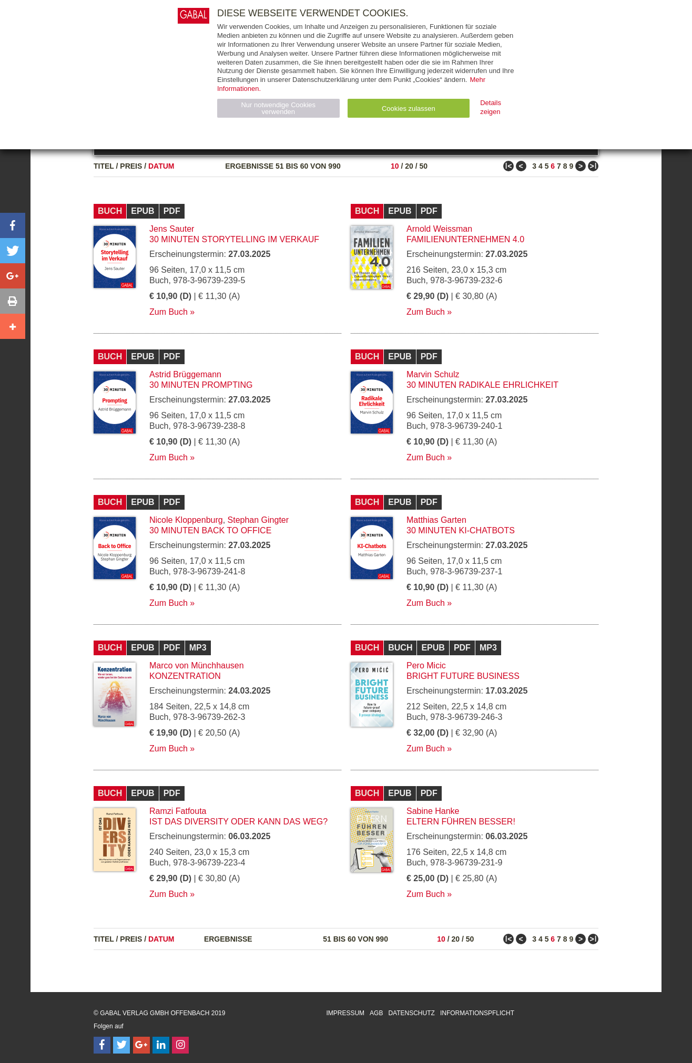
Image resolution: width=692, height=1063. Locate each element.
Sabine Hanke (433, 811)
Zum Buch (168, 311)
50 (423, 166)
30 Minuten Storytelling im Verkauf (234, 239)
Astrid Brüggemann (185, 374)
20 (409, 166)
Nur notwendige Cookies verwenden (278, 108)
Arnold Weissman (439, 228)
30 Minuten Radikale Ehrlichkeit (482, 384)
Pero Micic (426, 665)
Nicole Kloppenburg (186, 519)
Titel (104, 166)
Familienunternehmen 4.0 (465, 239)
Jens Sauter (171, 228)
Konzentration (185, 676)
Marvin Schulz (432, 374)
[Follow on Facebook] (102, 1045)
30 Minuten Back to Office (210, 530)
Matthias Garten (436, 519)
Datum (161, 166)
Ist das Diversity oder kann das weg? (238, 821)
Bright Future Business (463, 676)
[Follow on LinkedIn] (160, 1045)
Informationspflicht (477, 1013)
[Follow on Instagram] (180, 1045)
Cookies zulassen (408, 108)
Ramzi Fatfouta (177, 811)
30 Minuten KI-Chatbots (460, 530)
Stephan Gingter (258, 519)
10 (395, 166)
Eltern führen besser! (460, 821)
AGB (376, 1013)
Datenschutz (411, 1013)
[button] (12, 225)
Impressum (345, 1013)
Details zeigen (490, 107)
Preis (131, 166)
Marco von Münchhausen (196, 665)
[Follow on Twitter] (121, 1045)
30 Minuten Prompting (200, 384)
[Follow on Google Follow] (141, 1045)
